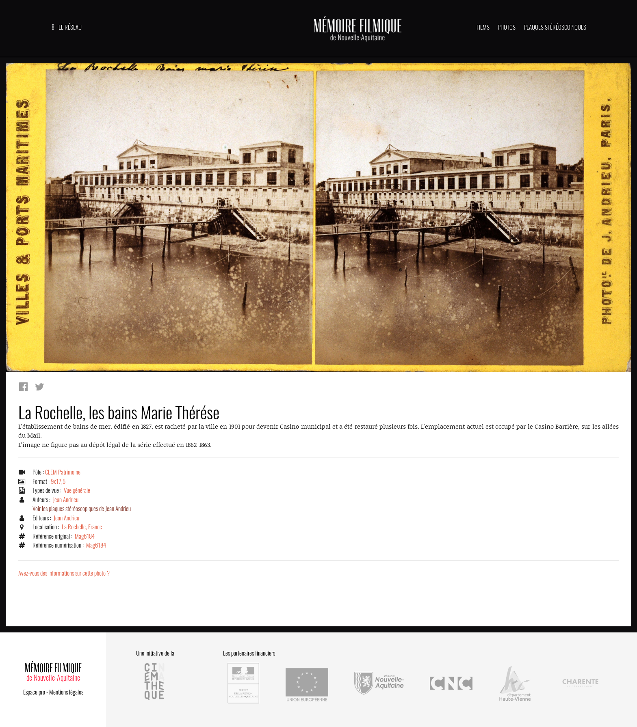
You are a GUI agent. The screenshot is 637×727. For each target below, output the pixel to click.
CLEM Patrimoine (62, 472)
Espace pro (34, 692)
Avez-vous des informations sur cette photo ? (64, 573)
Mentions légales (66, 692)
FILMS (483, 27)
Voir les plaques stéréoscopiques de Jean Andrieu (81, 509)
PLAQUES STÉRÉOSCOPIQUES (555, 27)
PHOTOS (507, 27)
